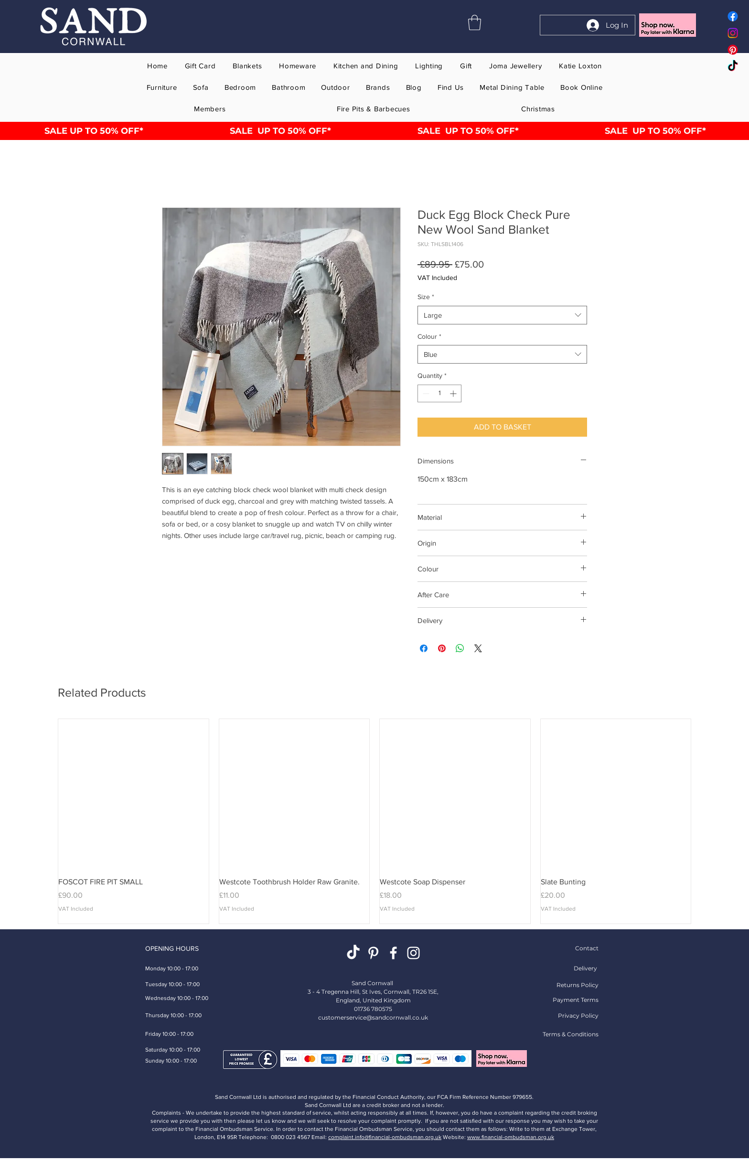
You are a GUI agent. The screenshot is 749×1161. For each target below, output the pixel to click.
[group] (374, 821)
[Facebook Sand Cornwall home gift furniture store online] (732, 16)
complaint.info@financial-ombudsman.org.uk (384, 1137)
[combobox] (502, 315)
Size (425, 297)
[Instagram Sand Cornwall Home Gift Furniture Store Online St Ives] (413, 953)
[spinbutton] (439, 393)
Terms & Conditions (571, 1034)
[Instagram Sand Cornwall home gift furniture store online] (732, 33)
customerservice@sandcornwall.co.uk (373, 1017)
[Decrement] (425, 393)
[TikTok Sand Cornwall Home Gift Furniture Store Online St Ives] (353, 953)
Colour (429, 336)
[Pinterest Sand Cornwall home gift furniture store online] (732, 49)
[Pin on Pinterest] (442, 648)
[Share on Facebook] (423, 648)
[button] (474, 22)
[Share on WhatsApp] (460, 648)
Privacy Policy (578, 1015)
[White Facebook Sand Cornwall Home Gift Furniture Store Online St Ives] (393, 953)
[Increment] (454, 393)
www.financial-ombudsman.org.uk (510, 1137)
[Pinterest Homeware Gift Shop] (373, 953)
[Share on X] (478, 648)
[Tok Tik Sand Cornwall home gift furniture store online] (732, 66)
